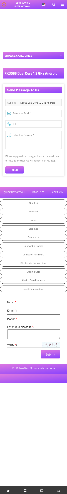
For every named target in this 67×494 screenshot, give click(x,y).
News (33, 220)
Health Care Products (33, 280)
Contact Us (33, 237)
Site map (33, 228)
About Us (33, 202)
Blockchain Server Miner (33, 263)
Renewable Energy (33, 245)
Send (15, 169)
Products (33, 211)
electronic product (33, 288)
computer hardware (33, 254)
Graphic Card (34, 271)
